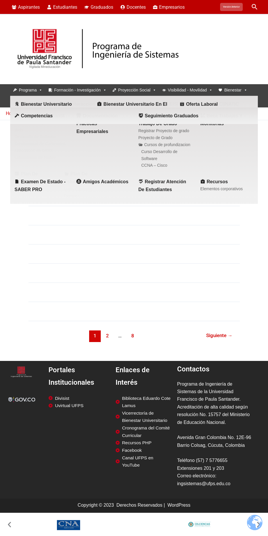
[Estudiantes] (62, 7)
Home (12, 113)
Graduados (114, 101)
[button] (231, 7)
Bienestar (235, 90)
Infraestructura (35, 101)
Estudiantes (75, 101)
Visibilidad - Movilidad (190, 90)
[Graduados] (99, 7)
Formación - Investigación (80, 90)
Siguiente (219, 335)
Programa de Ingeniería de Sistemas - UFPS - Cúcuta (44, 77)
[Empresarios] (168, 7)
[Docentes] (133, 7)
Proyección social (137, 90)
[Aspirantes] (26, 7)
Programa (30, 90)
